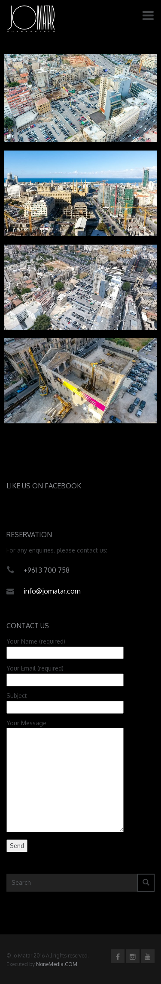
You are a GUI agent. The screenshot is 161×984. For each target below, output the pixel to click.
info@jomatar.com (52, 591)
